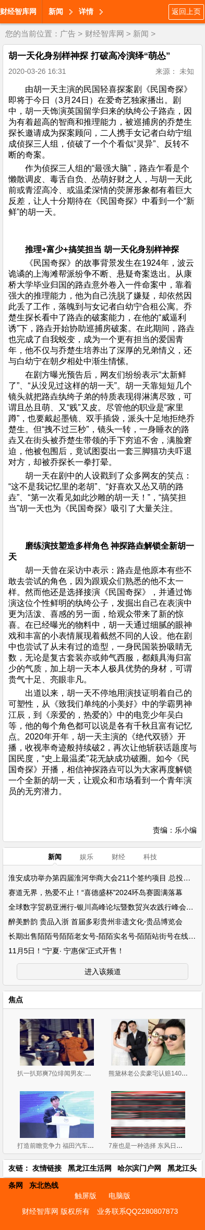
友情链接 (47, 1168)
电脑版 (119, 1196)
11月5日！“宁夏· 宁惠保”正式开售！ (66, 951)
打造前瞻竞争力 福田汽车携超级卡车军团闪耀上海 (86, 1145)
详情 (86, 11)
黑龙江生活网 (90, 1168)
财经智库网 (18, 11)
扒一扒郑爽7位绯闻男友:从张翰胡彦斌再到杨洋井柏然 (91, 1073)
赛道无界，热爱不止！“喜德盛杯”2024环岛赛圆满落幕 (95, 892)
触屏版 (86, 1196)
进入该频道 (103, 971)
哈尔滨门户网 (139, 1168)
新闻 (56, 11)
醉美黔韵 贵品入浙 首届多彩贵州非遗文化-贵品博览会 (95, 921)
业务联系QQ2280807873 (137, 1211)
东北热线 (43, 1185)
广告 (68, 33)
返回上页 (186, 11)
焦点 (15, 999)
